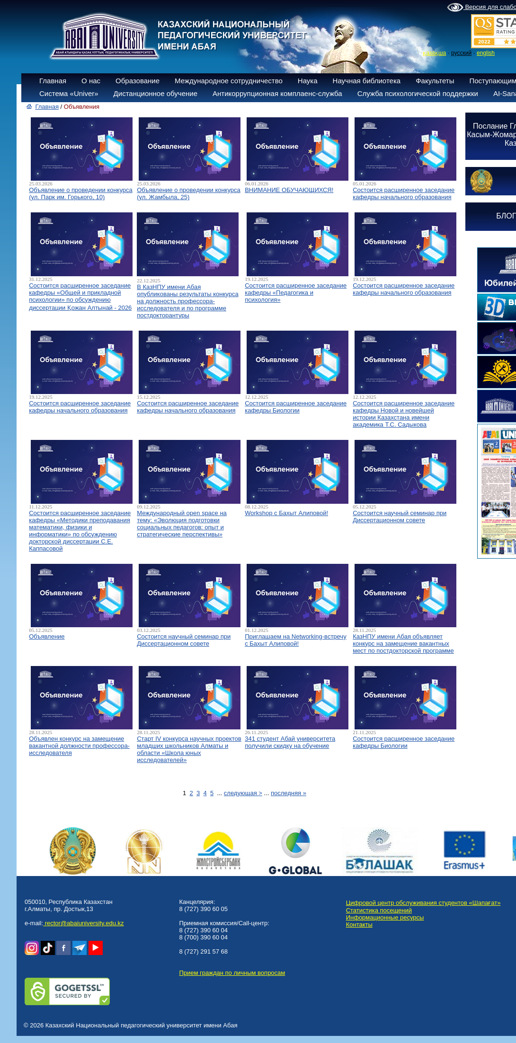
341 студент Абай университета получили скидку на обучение (290, 742)
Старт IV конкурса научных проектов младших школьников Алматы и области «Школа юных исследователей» (189, 749)
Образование (138, 81)
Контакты (359, 924)
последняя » (288, 793)
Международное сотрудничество (229, 81)
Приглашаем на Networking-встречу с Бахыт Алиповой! (295, 640)
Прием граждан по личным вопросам (232, 972)
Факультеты (435, 81)
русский (461, 53)
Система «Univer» (68, 93)
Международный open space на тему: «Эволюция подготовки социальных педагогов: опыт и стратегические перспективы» (182, 523)
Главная (52, 81)
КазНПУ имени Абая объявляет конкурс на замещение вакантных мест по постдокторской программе (403, 643)
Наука (308, 81)
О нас (90, 81)
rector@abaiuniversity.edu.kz (83, 923)
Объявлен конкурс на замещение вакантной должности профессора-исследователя (79, 745)
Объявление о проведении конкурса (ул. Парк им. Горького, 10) (81, 193)
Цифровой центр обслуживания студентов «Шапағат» (423, 902)
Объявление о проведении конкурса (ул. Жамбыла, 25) (188, 193)
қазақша (434, 53)
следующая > (243, 793)
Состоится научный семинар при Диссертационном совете (399, 516)
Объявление (46, 636)
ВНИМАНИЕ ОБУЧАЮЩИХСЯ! (289, 189)
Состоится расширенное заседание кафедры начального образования (403, 193)
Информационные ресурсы (385, 917)
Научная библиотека (367, 81)
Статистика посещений (379, 910)
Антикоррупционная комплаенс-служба (277, 93)
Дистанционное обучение (155, 93)
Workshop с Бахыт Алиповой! (286, 513)
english (486, 53)
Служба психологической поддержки (417, 93)
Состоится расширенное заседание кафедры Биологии (296, 407)
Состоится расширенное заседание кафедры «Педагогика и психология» (296, 292)
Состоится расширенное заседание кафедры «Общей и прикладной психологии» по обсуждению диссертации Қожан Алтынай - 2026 (80, 296)
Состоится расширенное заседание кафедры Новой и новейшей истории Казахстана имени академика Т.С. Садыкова (403, 414)
